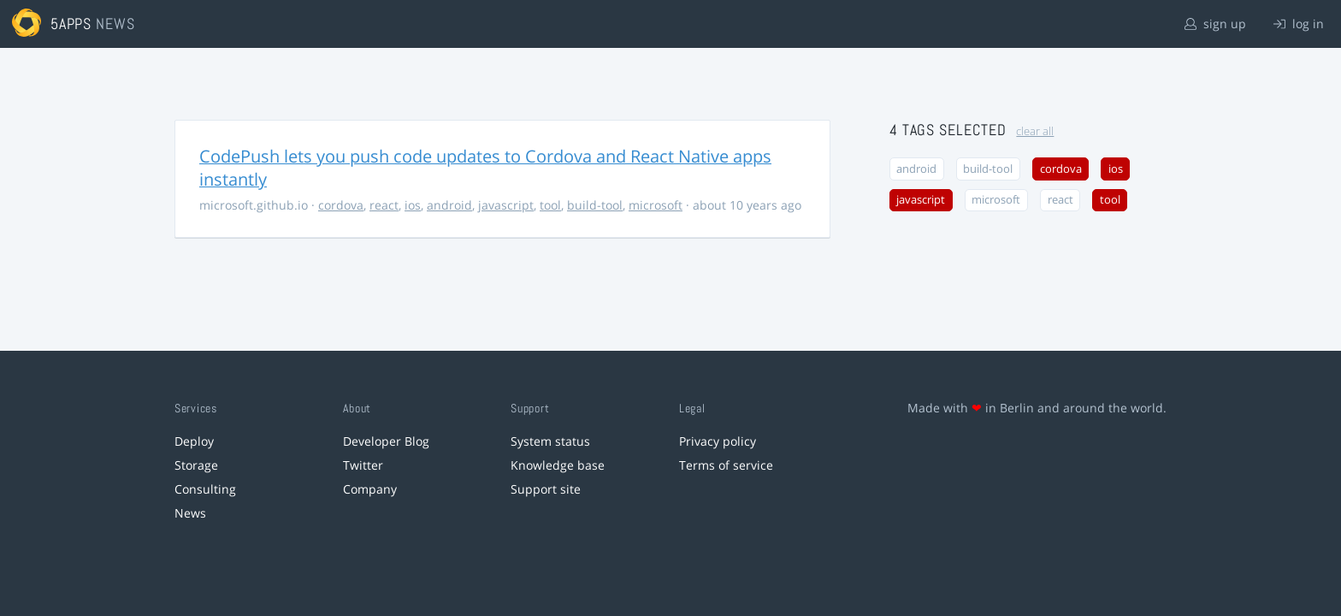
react (384, 205)
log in (1298, 23)
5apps (71, 23)
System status (550, 441)
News (190, 513)
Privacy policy (717, 441)
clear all (1035, 131)
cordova (340, 205)
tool (550, 205)
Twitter (363, 465)
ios (413, 205)
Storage (196, 465)
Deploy (194, 441)
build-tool (595, 205)
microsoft (655, 205)
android (449, 205)
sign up (1215, 23)
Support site (546, 489)
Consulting (205, 489)
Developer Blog (386, 441)
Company (370, 489)
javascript (506, 205)
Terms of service (726, 465)
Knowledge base (558, 465)
